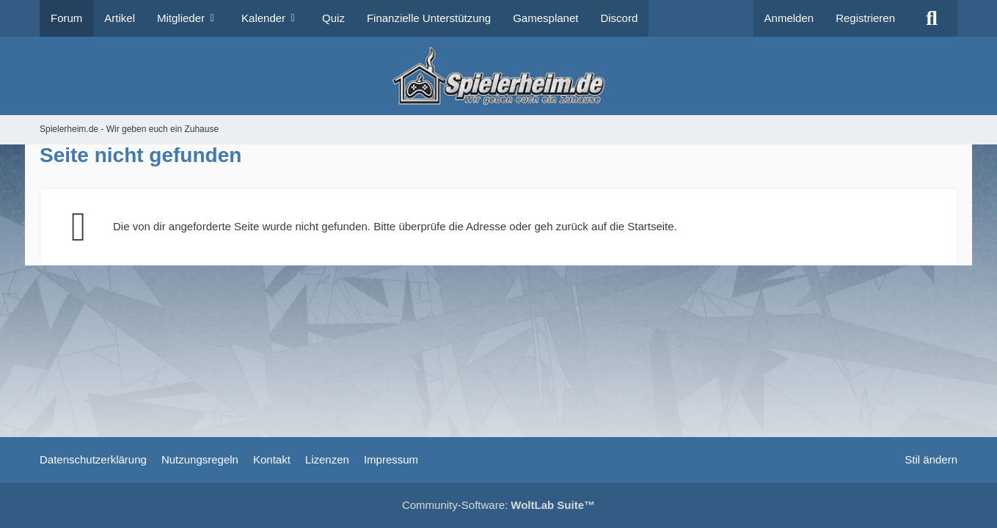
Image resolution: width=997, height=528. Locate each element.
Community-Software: (498, 505)
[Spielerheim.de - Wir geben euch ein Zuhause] (498, 76)
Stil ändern (931, 459)
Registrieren (865, 18)
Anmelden (789, 18)
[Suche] (931, 18)
